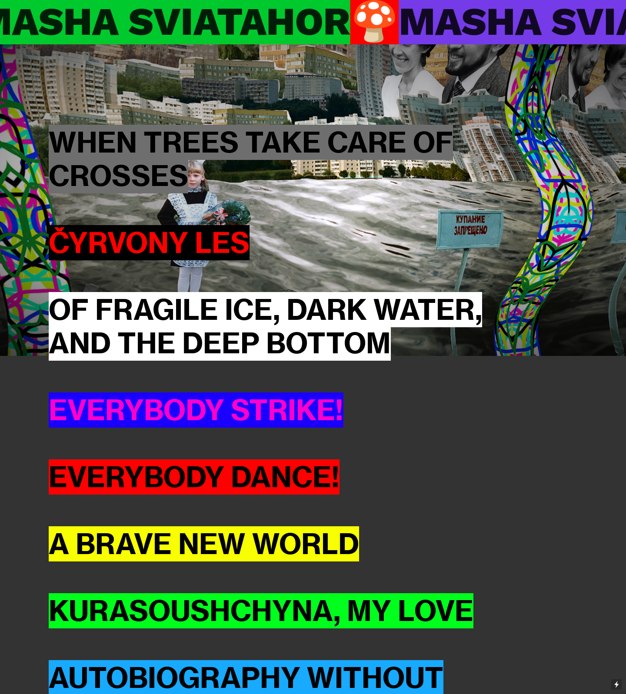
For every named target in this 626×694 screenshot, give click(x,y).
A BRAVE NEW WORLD (204, 543)
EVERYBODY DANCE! (194, 477)
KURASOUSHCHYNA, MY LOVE (261, 610)
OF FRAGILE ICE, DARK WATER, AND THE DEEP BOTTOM (265, 326)
